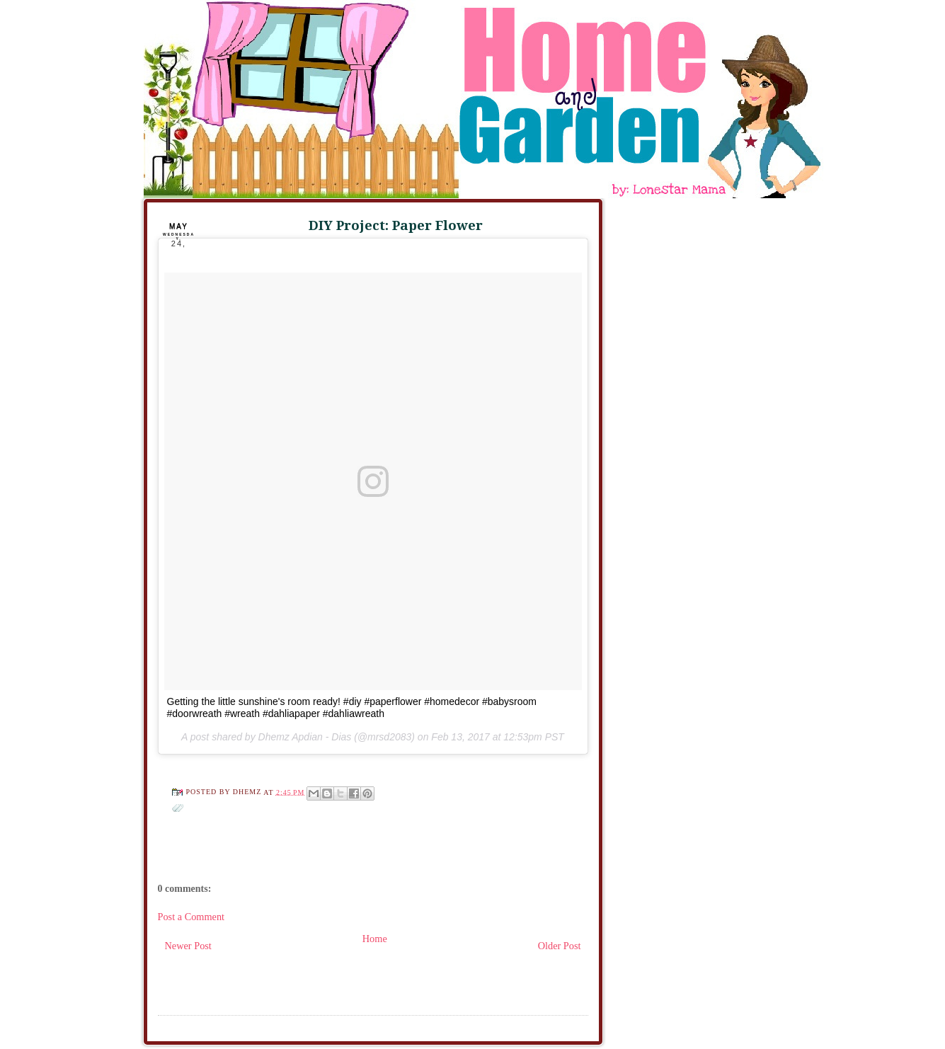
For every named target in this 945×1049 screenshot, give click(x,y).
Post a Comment (191, 916)
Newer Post (188, 945)
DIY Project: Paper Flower (396, 225)
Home (374, 938)
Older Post (559, 945)
